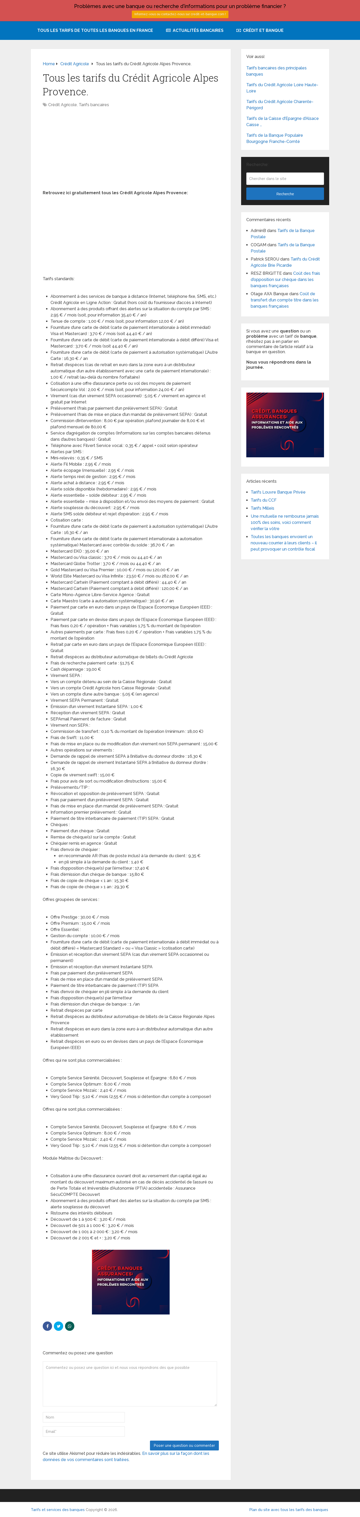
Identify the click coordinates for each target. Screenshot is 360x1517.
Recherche (285, 194)
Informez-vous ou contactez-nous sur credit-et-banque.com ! (180, 14)
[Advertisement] (131, 151)
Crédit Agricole (62, 104)
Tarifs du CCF (264, 500)
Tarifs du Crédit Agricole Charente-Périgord (279, 104)
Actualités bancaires (195, 30)
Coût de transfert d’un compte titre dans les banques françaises (285, 300)
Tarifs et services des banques (58, 1510)
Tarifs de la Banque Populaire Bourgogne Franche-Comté (274, 138)
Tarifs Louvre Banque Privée (278, 492)
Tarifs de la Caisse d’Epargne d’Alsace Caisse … (282, 121)
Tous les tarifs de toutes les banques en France (95, 30)
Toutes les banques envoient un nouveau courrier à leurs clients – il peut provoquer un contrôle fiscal (284, 543)
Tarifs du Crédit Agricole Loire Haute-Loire (282, 87)
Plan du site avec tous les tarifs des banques (288, 1510)
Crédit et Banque (260, 30)
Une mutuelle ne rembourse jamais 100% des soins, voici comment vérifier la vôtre (285, 522)
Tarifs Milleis (262, 508)
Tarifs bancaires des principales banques (276, 71)
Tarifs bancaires (94, 104)
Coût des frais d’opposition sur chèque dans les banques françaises (285, 279)
